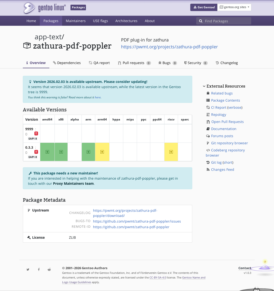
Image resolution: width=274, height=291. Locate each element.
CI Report (218, 107)
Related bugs (222, 93)
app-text (48, 36)
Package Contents (225, 100)
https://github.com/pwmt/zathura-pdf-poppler (131, 227)
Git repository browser (229, 143)
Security (196, 62)
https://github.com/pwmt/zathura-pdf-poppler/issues (137, 221)
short (228, 162)
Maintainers (76, 20)
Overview (36, 62)
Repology (218, 114)
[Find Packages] (228, 21)
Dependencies (67, 62)
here (98, 97)
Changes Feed (222, 169)
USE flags (100, 20)
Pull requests (134, 62)
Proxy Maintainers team (73, 183)
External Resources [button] (225, 86)
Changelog (226, 62)
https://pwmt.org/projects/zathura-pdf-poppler (169, 47)
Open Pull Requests (227, 121)
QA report (99, 62)
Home (31, 20)
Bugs (167, 62)
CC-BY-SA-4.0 (158, 277)
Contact (244, 268)
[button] (204, 7)
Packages (50, 20)
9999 (29, 129)
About (150, 20)
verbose (234, 107)
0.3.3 (29, 147)
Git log (216, 162)
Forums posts (222, 135)
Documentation (223, 128)
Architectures (126, 20)
